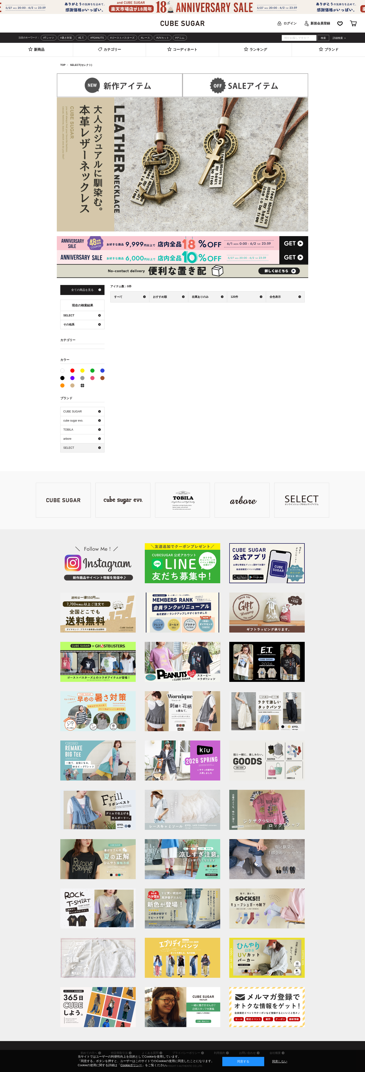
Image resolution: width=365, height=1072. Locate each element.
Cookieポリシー (131, 1065)
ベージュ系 (72, 385)
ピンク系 (92, 378)
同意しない (279, 1061)
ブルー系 (102, 370)
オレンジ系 (62, 385)
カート (353, 23)
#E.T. (81, 37)
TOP (62, 65)
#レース (145, 37)
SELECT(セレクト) (81, 65)
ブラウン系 (102, 378)
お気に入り (340, 23)
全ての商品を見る (82, 289)
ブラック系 (62, 378)
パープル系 (72, 378)
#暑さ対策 (66, 37)
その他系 (82, 385)
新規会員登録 (320, 23)
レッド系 (72, 370)
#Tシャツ (48, 37)
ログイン (290, 23)
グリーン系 (92, 370)
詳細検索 (338, 38)
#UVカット (162, 37)
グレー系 (82, 378)
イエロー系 (82, 370)
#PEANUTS (97, 37)
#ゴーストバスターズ (122, 37)
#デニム (179, 37)
